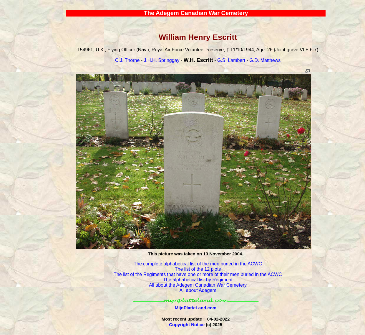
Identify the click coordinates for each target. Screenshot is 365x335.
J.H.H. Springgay (162, 60)
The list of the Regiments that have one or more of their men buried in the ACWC (198, 274)
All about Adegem (197, 290)
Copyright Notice (187, 324)
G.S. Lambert (231, 60)
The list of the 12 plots (198, 269)
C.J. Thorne (127, 60)
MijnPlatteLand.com (196, 307)
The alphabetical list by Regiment (198, 279)
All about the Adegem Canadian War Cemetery (198, 285)
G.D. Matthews (265, 60)
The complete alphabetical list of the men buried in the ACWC (198, 263)
